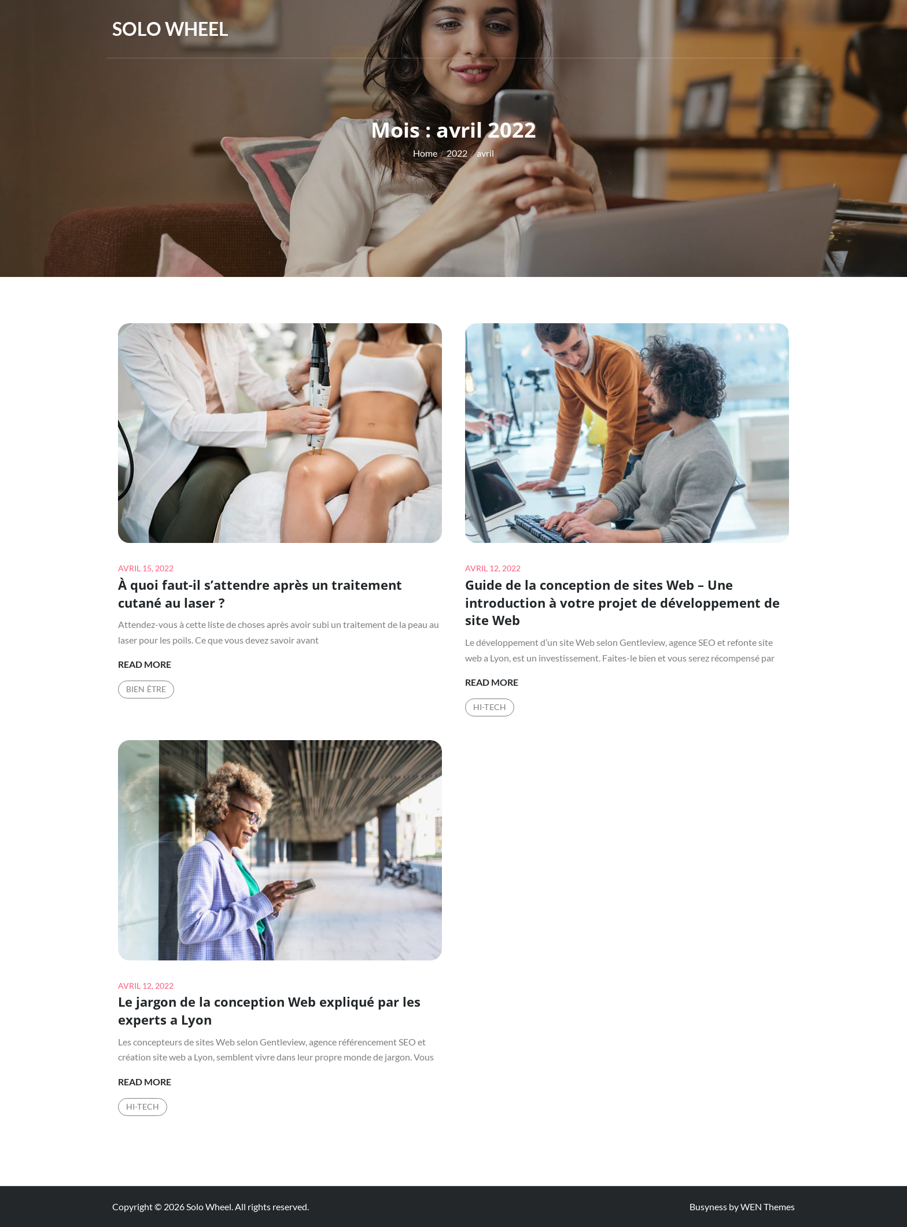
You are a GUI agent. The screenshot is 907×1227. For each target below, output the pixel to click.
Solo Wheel (170, 28)
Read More (144, 664)
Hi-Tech (489, 707)
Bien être (146, 689)
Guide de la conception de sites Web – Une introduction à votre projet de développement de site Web (622, 602)
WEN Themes (767, 1206)
